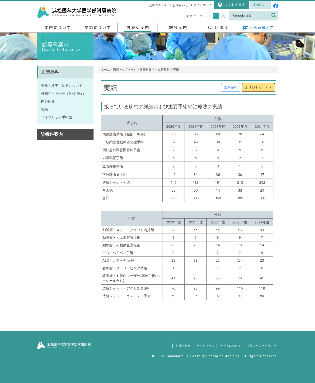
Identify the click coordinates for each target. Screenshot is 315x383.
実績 (44, 109)
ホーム (105, 69)
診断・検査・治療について (61, 85)
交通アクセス (158, 5)
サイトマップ (202, 5)
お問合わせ (180, 5)
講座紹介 (230, 87)
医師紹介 (48, 101)
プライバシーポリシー (260, 346)
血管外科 (164, 69)
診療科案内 (147, 69)
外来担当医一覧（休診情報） (63, 93)
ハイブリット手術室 (56, 117)
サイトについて (228, 346)
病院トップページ (125, 69)
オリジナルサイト (258, 87)
